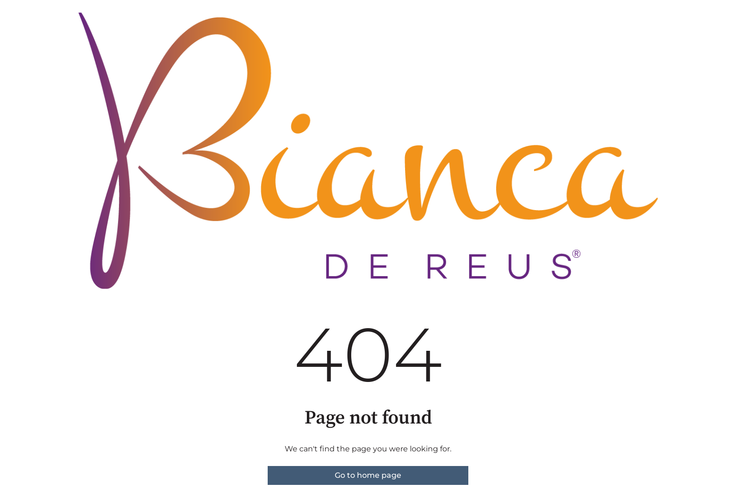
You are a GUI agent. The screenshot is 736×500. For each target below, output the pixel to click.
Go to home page (368, 475)
